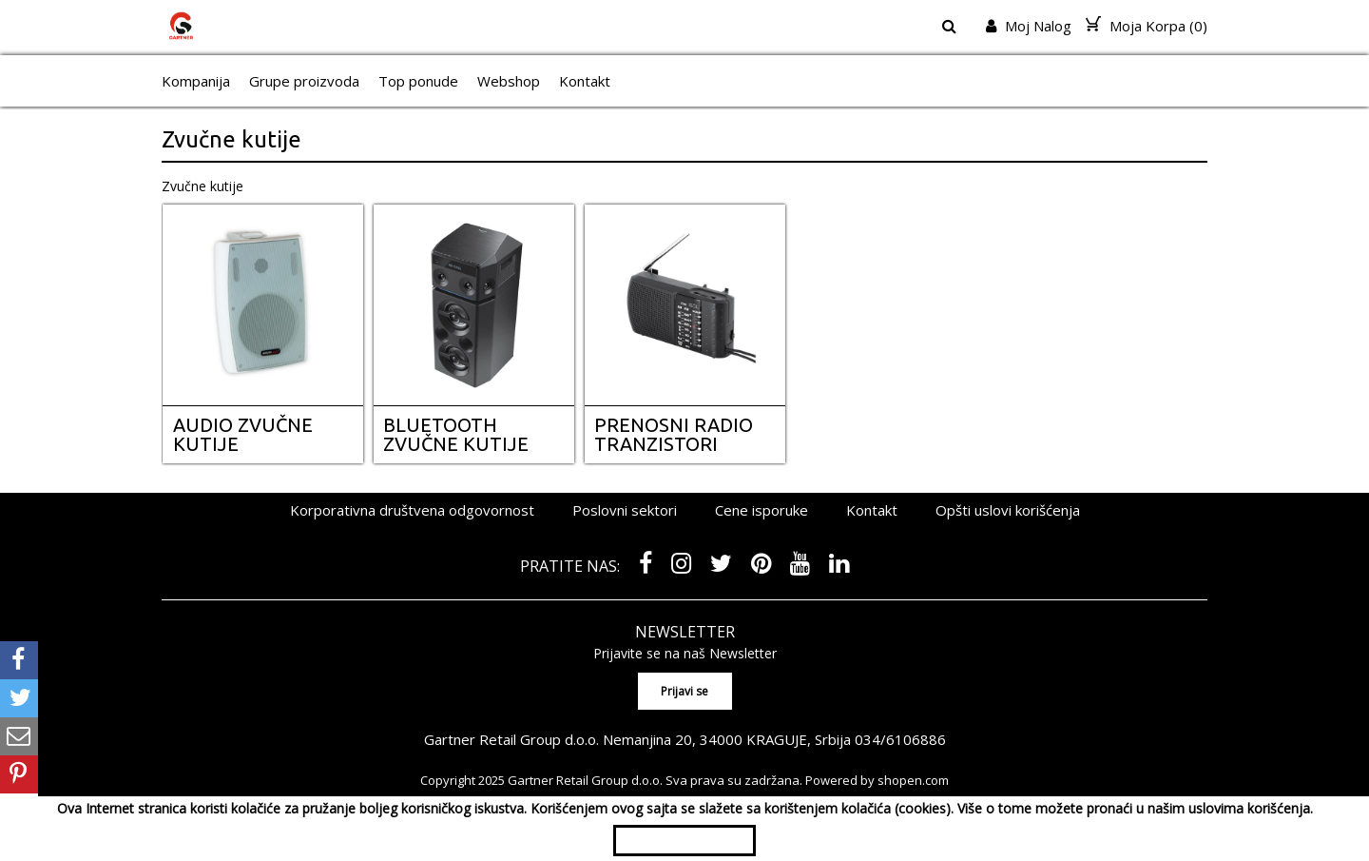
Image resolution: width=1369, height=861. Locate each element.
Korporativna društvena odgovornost (412, 509)
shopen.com (913, 780)
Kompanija (196, 80)
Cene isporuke (761, 509)
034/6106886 (900, 739)
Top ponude (418, 80)
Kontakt (584, 80)
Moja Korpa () (1146, 25)
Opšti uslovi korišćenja (1007, 509)
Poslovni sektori (624, 509)
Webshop (508, 80)
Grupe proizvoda (304, 80)
